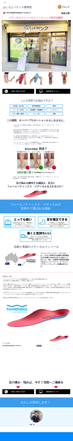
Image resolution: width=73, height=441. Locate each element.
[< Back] (8, 2)
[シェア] (39, 346)
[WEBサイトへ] (53, 91)
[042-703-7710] (18, 91)
